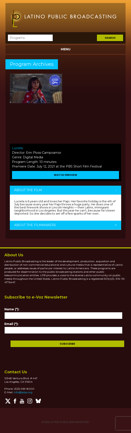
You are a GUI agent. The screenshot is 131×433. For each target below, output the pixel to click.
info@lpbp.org (23, 392)
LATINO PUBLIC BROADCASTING (69, 422)
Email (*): (11, 324)
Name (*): (11, 309)
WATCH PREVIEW (65, 174)
